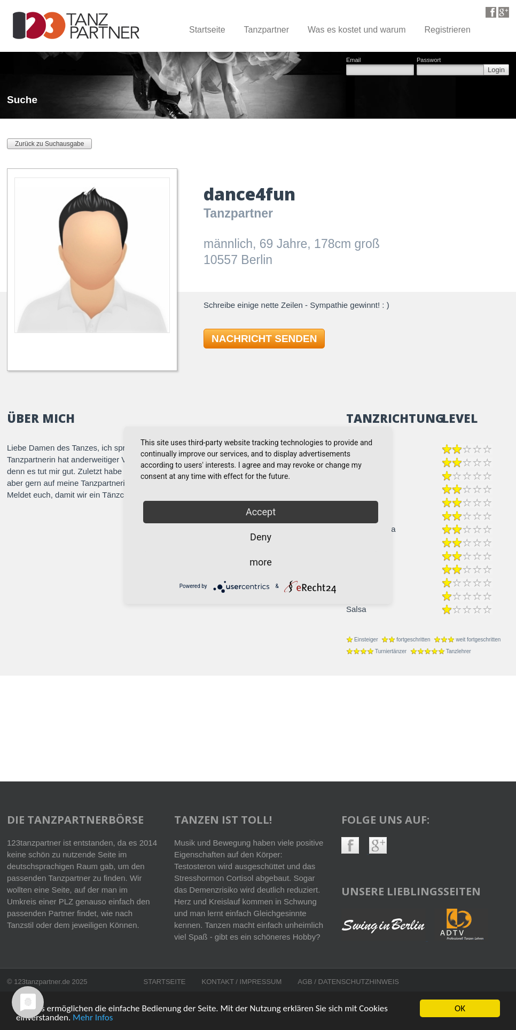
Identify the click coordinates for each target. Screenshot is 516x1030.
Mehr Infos (93, 1018)
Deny (260, 537)
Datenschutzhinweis (358, 982)
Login (496, 70)
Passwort (429, 60)
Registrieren (448, 29)
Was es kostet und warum (356, 29)
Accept (261, 511)
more (260, 562)
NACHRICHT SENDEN (264, 338)
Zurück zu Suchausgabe (49, 144)
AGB (306, 982)
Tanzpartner (267, 29)
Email (353, 60)
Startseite (207, 29)
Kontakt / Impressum (242, 982)
